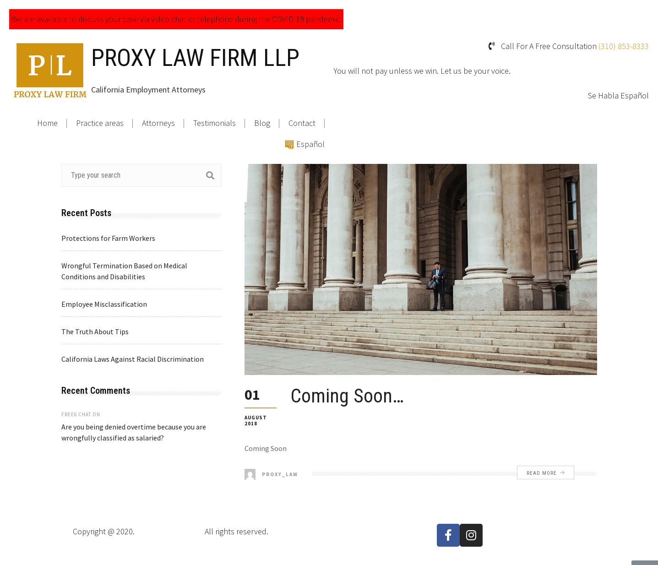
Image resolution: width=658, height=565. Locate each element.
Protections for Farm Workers (108, 238)
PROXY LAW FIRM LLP (195, 58)
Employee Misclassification (104, 304)
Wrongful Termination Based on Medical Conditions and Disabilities (124, 271)
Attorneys (158, 123)
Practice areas (100, 123)
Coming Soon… (347, 396)
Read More (546, 473)
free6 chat (76, 414)
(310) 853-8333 (623, 46)
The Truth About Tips (95, 331)
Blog (262, 123)
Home (47, 123)
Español (310, 144)
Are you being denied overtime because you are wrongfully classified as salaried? (133, 432)
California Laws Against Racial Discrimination (132, 359)
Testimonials (214, 123)
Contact (301, 123)
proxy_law (271, 474)
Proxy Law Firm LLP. (169, 531)
